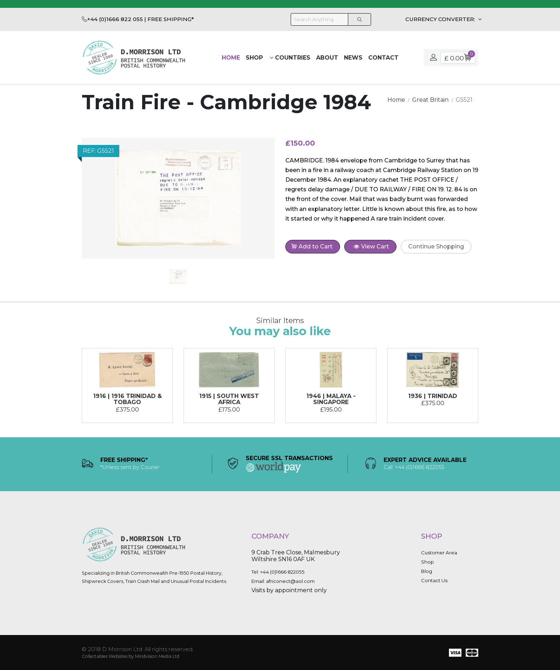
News (353, 57)
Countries (290, 57)
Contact (383, 57)
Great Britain (430, 99)
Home (231, 57)
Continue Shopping (436, 246)
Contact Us (434, 580)
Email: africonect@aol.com (283, 581)
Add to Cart (313, 247)
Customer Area (439, 552)
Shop (254, 57)
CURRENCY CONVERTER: (440, 19)
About (327, 57)
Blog (426, 571)
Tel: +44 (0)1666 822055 (278, 572)
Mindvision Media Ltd (157, 656)
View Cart (371, 246)
